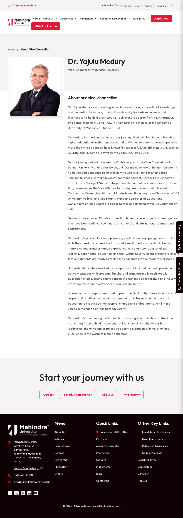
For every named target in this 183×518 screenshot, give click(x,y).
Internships (102, 453)
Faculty (138, 5)
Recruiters (160, 5)
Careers (48, 394)
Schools (59, 439)
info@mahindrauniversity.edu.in (32, 481)
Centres (59, 453)
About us (107, 394)
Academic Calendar (107, 446)
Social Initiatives (147, 459)
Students (126, 5)
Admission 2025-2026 (114, 432)
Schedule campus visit (78, 394)
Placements (103, 466)
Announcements (23, 5)
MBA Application (46, 26)
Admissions (88, 18)
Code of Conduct (152, 453)
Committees (145, 466)
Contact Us (102, 480)
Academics (68, 18)
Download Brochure (154, 439)
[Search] (171, 5)
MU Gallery (61, 466)
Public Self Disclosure (155, 446)
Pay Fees (101, 439)
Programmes (63, 446)
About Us (50, 18)
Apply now (161, 18)
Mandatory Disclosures (156, 432)
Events (59, 473)
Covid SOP (144, 473)
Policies (142, 480)
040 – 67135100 (23, 475)
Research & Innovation (115, 18)
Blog (99, 473)
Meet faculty (132, 394)
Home (36, 18)
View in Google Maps (26, 468)
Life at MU (141, 18)
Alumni (148, 5)
